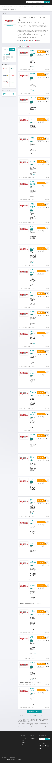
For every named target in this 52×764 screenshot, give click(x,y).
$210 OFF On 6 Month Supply (33, 99)
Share (29, 69)
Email (33, 69)
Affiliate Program (35, 6)
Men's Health (12, 93)
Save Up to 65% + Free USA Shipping (32, 52)
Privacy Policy (6, 9)
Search (47, 2)
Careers (23, 740)
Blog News (23, 742)
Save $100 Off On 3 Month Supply (33, 161)
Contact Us (26, 6)
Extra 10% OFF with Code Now (32, 139)
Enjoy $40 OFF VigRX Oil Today (33, 414)
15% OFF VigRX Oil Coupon (32, 458)
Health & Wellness (5, 93)
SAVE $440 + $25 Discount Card (32, 611)
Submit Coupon (13, 6)
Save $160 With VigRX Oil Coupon (32, 372)
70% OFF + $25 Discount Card (32, 585)
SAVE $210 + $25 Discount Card (32, 664)
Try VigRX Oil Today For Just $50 (33, 562)
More (33, 66)
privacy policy (6, 54)
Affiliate (23, 744)
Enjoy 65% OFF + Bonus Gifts (32, 119)
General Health (12, 94)
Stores (3, 6)
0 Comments (46, 69)
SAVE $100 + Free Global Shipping (32, 690)
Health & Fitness (5, 94)
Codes (21, 46)
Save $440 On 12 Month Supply (33, 75)
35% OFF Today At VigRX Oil (32, 271)
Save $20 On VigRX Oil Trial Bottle (33, 436)
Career (42, 6)
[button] (20, 40)
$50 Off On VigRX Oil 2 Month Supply (33, 183)
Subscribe (12, 49)
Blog (7, 6)
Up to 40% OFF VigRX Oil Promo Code (33, 393)
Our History (24, 738)
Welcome (3, 759)
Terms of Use (13, 9)
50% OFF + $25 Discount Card (32, 638)
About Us (21, 6)
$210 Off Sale (33, 331)
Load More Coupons (34, 711)
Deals (27, 46)
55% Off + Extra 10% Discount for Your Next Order (32, 206)
